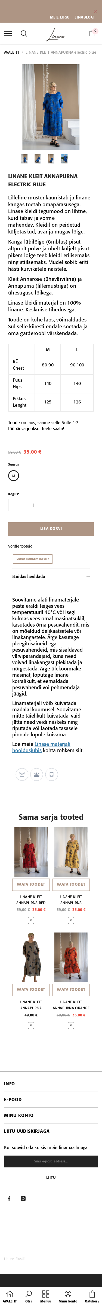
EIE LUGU (61, 17)
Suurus (13, 464)
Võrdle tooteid (20, 546)
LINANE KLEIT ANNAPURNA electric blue (61, 52)
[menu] (8, 33)
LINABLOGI (84, 17)
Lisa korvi (51, 529)
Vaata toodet (31, 885)
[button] (28, 1297)
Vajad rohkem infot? (33, 559)
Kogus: (13, 494)
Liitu (51, 1178)
